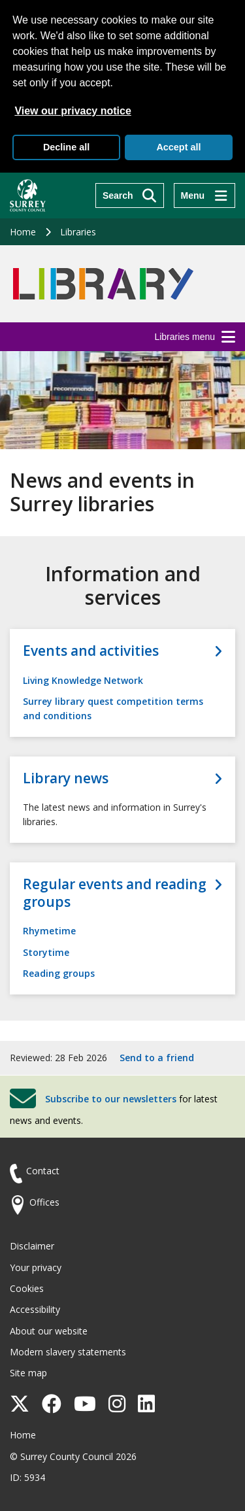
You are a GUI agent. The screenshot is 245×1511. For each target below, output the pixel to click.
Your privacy (35, 1267)
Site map (28, 1373)
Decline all (66, 147)
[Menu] (204, 195)
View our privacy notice (72, 110)
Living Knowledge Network (83, 680)
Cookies (27, 1288)
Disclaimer (32, 1246)
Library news (65, 778)
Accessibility (35, 1309)
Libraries (78, 232)
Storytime (46, 952)
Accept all (178, 147)
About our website (49, 1331)
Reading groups (59, 973)
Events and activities (91, 651)
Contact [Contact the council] (42, 1170)
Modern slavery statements (68, 1352)
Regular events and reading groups (114, 893)
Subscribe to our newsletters (110, 1099)
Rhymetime (49, 931)
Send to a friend (157, 1057)
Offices (44, 1202)
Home (23, 232)
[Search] (129, 195)
